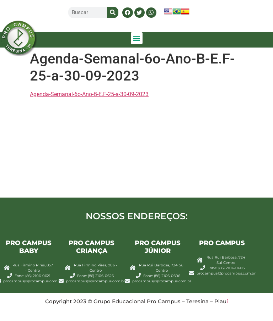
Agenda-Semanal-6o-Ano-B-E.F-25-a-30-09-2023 (89, 94)
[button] (127, 12)
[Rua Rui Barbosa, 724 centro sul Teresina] (136, 151)
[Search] (112, 12)
